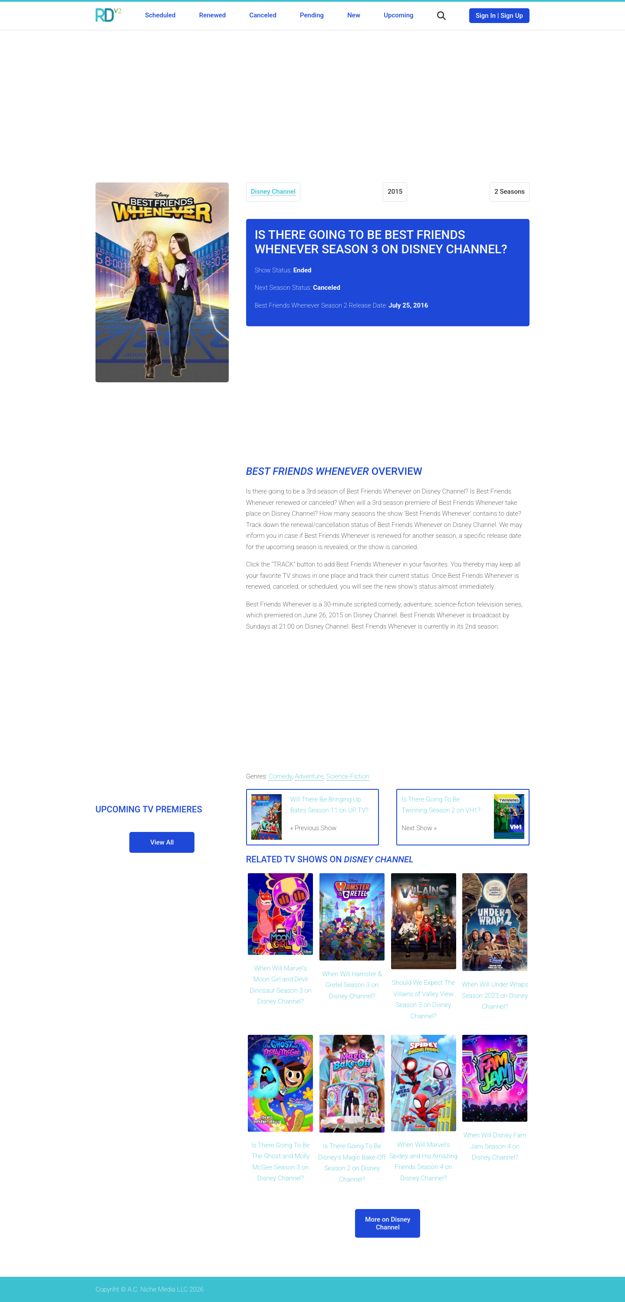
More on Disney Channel (387, 1223)
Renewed (212, 15)
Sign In (486, 16)
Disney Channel (273, 191)
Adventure (309, 776)
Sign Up (511, 16)
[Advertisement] (312, 100)
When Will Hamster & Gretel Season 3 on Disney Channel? (352, 985)
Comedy (280, 776)
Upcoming (398, 15)
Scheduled (160, 15)
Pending (312, 15)
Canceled (262, 15)
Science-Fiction (347, 776)
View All (162, 842)
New (353, 15)
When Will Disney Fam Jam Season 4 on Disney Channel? (495, 1146)
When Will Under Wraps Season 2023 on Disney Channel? (495, 995)
